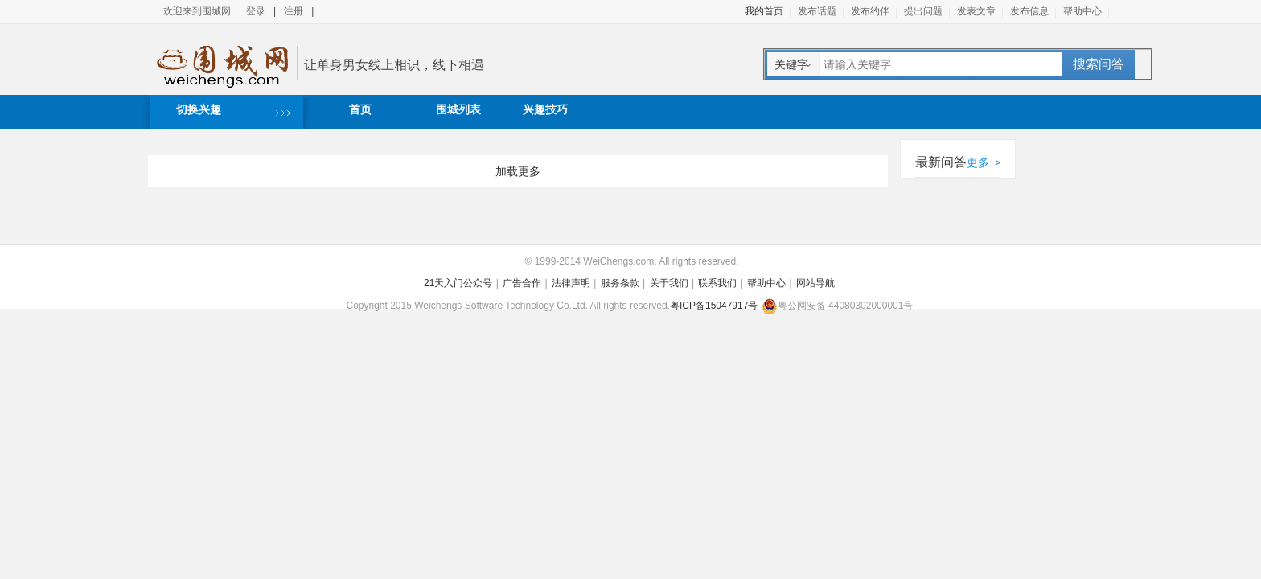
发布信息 (1029, 11)
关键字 (791, 64)
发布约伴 (870, 11)
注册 (293, 11)
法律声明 (571, 283)
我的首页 (764, 11)
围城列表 (458, 109)
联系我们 (717, 283)
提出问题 (923, 11)
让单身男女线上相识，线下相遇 (394, 65)
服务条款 (620, 283)
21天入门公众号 (458, 283)
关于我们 (669, 283)
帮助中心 (1082, 11)
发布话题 (817, 11)
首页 (360, 109)
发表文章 (976, 11)
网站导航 (815, 283)
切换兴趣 (198, 109)
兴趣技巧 (545, 109)
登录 (255, 11)
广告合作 (522, 283)
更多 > (983, 162)
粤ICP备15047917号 (714, 305)
